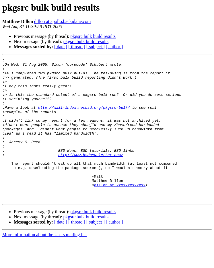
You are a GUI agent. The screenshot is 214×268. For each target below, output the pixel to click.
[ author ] (114, 46)
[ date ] (60, 46)
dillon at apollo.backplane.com (62, 21)
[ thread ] (76, 46)
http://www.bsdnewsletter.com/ (90, 174)
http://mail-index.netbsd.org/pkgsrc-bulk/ (84, 117)
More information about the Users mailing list (44, 263)
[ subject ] (95, 46)
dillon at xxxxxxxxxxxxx (119, 210)
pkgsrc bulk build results (93, 36)
